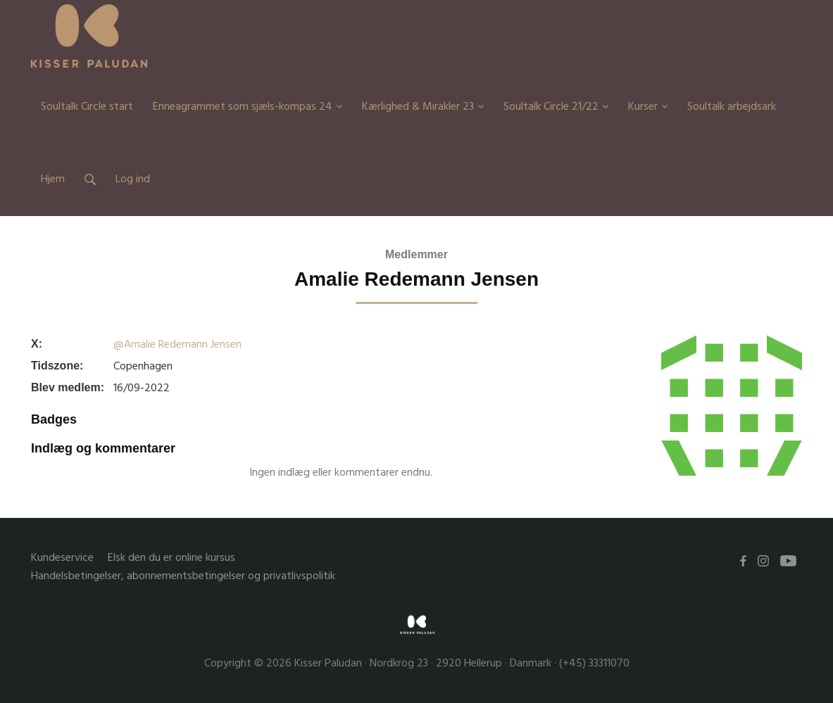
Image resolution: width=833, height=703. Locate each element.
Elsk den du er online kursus (171, 557)
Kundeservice (62, 557)
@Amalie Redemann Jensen (177, 344)
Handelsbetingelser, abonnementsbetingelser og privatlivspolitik (183, 576)
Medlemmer (416, 254)
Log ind (132, 179)
